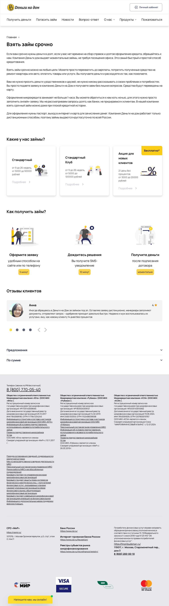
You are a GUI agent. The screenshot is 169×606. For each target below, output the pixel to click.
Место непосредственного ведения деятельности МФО (30, 463)
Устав (9, 435)
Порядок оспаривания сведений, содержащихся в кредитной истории (30, 457)
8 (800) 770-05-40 (24, 389)
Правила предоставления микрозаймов (25, 432)
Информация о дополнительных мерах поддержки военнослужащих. (30, 502)
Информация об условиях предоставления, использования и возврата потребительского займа (28, 427)
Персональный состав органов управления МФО (83, 427)
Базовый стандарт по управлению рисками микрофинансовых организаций (27, 476)
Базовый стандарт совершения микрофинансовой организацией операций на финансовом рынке (30, 497)
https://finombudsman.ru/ (127, 544)
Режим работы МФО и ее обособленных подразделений (25, 470)
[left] (39, 330)
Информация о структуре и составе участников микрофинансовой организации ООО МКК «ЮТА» (29, 420)
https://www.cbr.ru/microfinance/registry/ (79, 551)
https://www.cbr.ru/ (69, 531)
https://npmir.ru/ (14, 532)
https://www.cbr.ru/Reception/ (74, 539)
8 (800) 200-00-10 (124, 553)
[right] (46, 330)
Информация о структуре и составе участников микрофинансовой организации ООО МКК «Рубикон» (82, 422)
